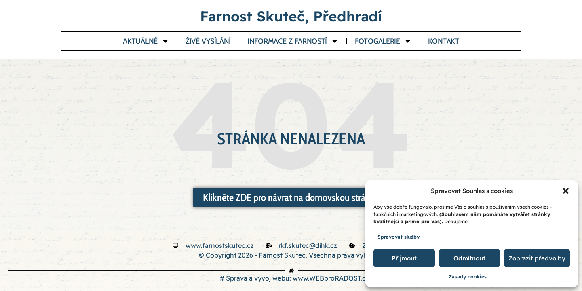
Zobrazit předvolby (536, 258)
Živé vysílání (208, 41)
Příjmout (404, 258)
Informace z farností (292, 41)
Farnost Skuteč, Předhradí (291, 16)
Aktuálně (146, 41)
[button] (566, 191)
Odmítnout (469, 258)
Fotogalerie (383, 41)
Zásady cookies (468, 277)
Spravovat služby (398, 237)
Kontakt (443, 41)
